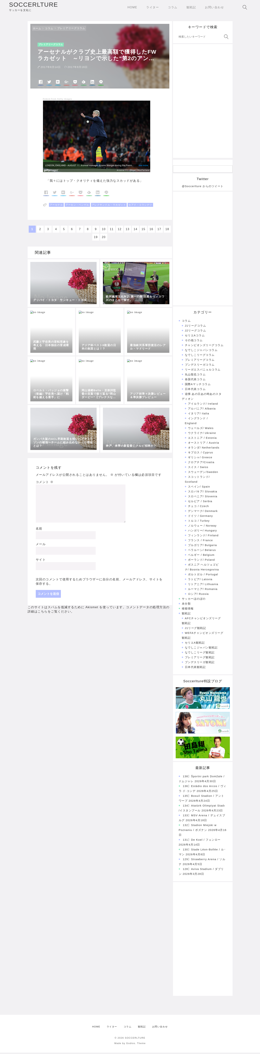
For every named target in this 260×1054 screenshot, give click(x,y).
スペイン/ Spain (199, 488)
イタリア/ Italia (198, 414)
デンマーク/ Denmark (203, 512)
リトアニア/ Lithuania (203, 585)
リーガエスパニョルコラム (203, 370)
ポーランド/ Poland (201, 561)
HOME (96, 1028)
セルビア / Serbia (200, 502)
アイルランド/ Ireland (203, 405)
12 (120, 230)
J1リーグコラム (195, 327)
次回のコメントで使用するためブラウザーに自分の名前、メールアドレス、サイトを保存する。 (99, 583)
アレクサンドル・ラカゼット (109, 206)
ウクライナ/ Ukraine (202, 434)
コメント (45, 483)
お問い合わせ (160, 1028)
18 (167, 230)
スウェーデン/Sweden (203, 473)
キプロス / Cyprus (200, 453)
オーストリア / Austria (203, 444)
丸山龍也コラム (195, 375)
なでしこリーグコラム (200, 356)
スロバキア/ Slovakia (202, 492)
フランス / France (200, 541)
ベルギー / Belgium (201, 556)
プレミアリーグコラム (71, 29)
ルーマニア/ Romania (203, 590)
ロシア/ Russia (198, 595)
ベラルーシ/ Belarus (202, 551)
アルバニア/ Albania (202, 409)
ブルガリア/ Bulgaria (202, 546)
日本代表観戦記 (195, 668)
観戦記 (186, 614)
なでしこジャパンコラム (201, 351)
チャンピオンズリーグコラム (204, 346)
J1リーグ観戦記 (195, 629)
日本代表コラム (195, 390)
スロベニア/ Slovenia (202, 497)
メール (41, 545)
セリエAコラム (195, 336)
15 (143, 230)
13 (127, 230)
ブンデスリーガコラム (200, 366)
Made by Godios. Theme (130, 1044)
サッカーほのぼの (194, 600)
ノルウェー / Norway (202, 527)
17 (159, 230)
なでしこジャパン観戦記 (201, 648)
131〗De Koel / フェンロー (201, 841)
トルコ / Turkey (199, 522)
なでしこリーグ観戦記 (200, 653)
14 (135, 230)
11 (112, 230)
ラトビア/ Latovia (200, 580)
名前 (39, 530)
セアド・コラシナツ (140, 206)
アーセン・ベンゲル (77, 206)
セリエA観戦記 (195, 644)
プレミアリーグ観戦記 (200, 658)
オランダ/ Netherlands (204, 449)
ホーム (37, 29)
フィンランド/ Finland (203, 536)
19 (96, 238)
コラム (49, 29)
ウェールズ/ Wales (201, 429)
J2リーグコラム (195, 331)
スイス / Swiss (198, 468)
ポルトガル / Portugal (203, 575)
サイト (41, 561)
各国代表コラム (195, 380)
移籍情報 (188, 609)
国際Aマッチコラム (198, 385)
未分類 (186, 605)
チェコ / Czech (198, 507)
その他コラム (194, 341)
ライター (112, 1028)
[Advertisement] (203, 102)
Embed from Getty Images (57, 100)
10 (104, 230)
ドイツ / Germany (200, 517)
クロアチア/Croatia (201, 463)
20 (104, 238)
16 (151, 230)
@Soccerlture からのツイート (202, 187)
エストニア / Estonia (202, 439)
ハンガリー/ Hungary (202, 531)
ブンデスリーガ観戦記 (200, 663)
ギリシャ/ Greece (200, 458)
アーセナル (56, 206)
